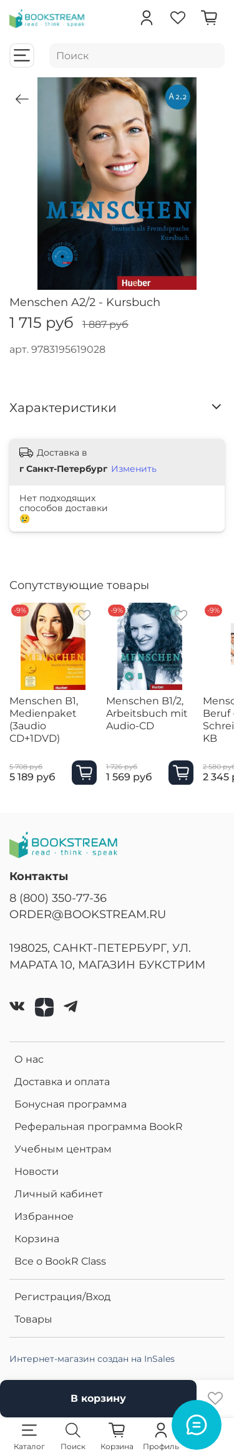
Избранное (44, 1216)
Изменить (134, 468)
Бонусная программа (70, 1104)
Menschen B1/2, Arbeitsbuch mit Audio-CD (147, 713)
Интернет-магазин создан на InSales (92, 1358)
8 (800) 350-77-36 (58, 897)
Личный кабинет (58, 1194)
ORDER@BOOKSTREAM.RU (87, 914)
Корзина (36, 1239)
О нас (29, 1059)
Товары (33, 1319)
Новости (36, 1171)
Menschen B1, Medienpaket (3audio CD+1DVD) (43, 719)
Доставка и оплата (62, 1082)
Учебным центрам (63, 1149)
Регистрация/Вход (62, 1297)
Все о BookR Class (60, 1261)
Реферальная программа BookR (98, 1127)
